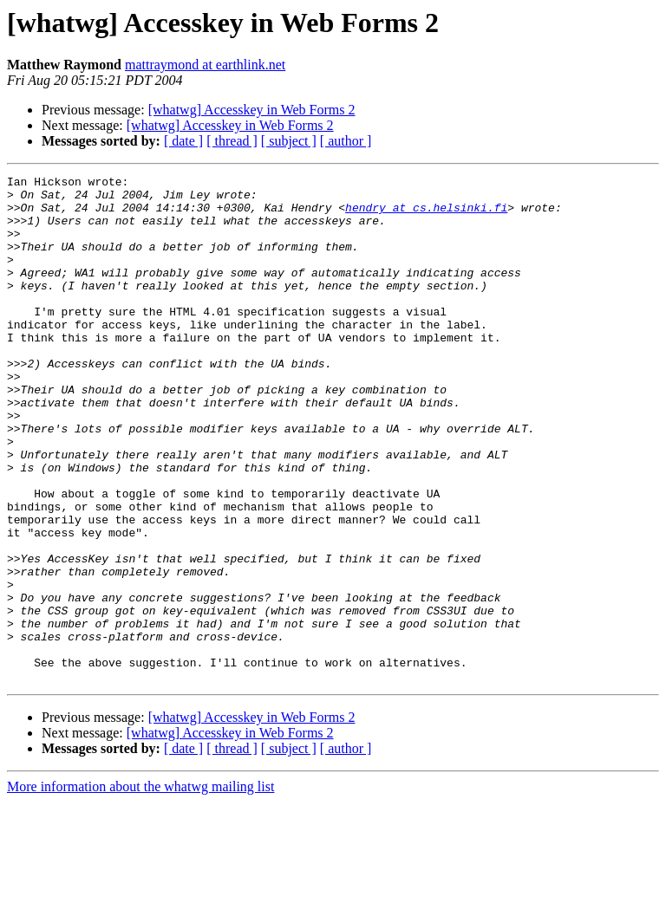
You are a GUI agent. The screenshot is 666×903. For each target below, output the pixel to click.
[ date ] (183, 140)
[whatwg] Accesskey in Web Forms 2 (252, 109)
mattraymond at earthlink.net (205, 64)
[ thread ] (232, 140)
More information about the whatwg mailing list (140, 887)
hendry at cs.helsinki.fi (426, 215)
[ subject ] (289, 140)
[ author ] (346, 140)
